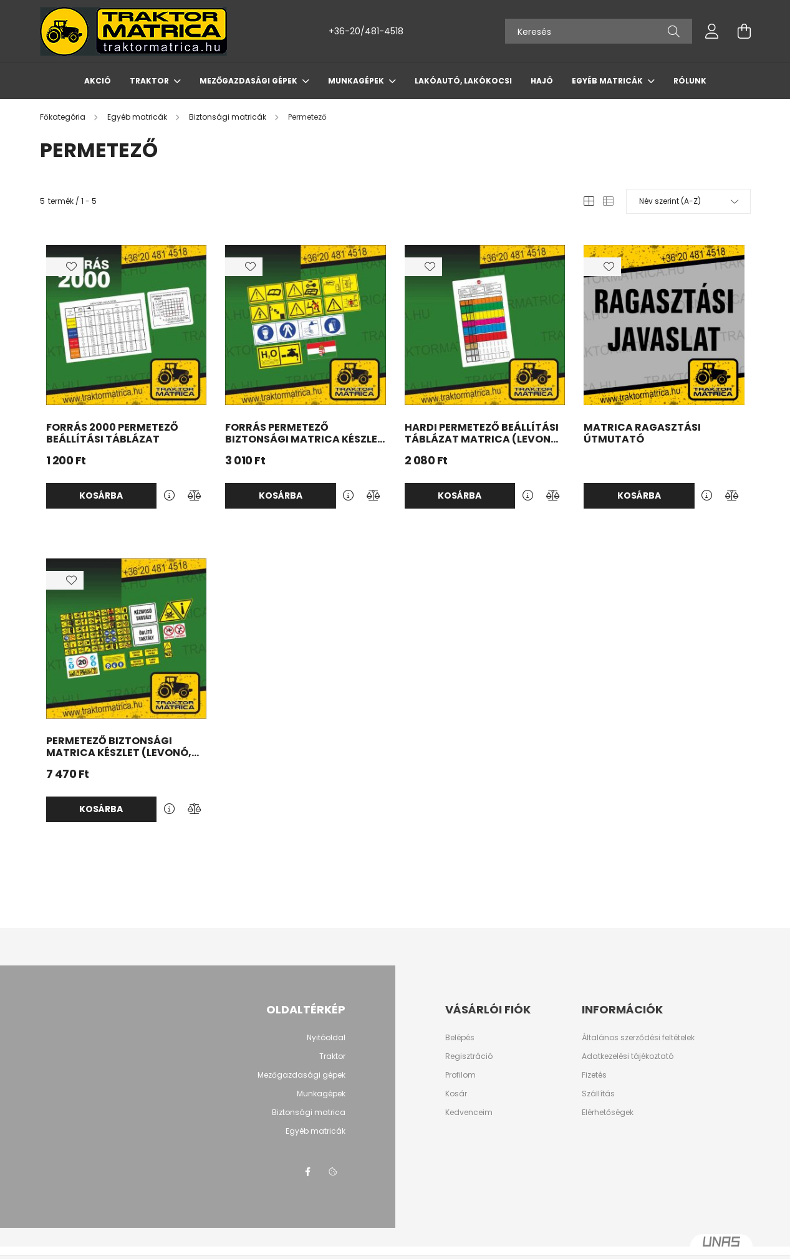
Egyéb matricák (608, 80)
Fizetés (594, 1075)
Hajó (542, 80)
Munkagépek (357, 80)
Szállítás (598, 1093)
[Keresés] (598, 31)
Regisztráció (469, 1056)
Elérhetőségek (607, 1112)
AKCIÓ (97, 80)
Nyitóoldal (326, 1037)
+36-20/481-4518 (366, 31)
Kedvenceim (469, 1112)
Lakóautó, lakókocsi (463, 80)
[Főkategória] (63, 117)
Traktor (150, 80)
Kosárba (101, 495)
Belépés (459, 1037)
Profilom (460, 1075)
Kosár (456, 1093)
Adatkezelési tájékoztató (627, 1056)
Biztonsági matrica (308, 1112)
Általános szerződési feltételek (638, 1037)
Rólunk (689, 80)
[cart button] (744, 31)
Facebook (308, 1171)
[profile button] (712, 31)
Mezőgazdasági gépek (249, 80)
